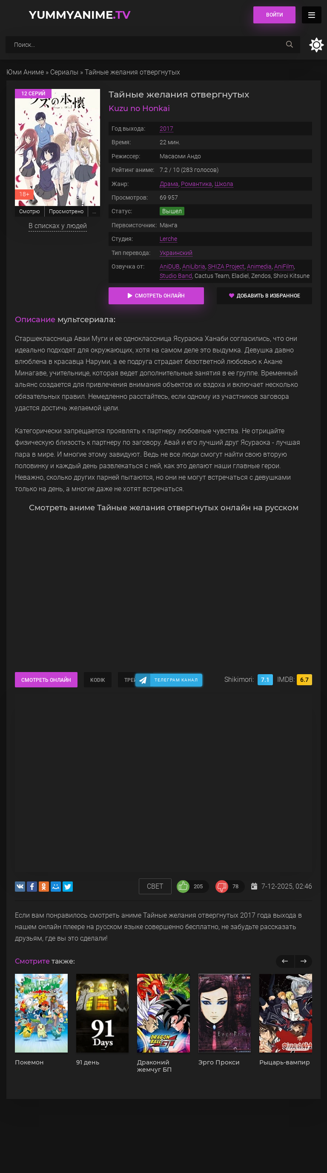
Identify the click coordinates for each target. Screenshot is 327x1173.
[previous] (285, 961)
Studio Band (176, 275)
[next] (303, 961)
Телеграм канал (176, 680)
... (94, 211)
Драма (169, 183)
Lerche (168, 238)
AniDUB (170, 266)
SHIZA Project (226, 266)
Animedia (259, 266)
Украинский (176, 252)
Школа (224, 183)
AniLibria (193, 266)
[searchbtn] (289, 44)
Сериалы (64, 72)
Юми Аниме (25, 72)
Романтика (196, 183)
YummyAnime (79, 15)
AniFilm (284, 266)
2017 (166, 128)
